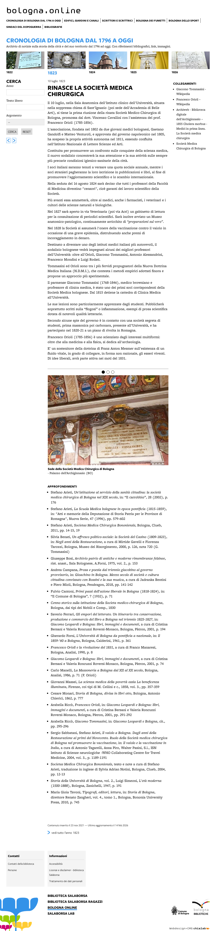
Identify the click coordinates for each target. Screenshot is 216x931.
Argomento (14, 115)
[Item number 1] (103, 372)
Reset (27, 131)
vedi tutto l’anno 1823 (65, 833)
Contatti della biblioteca (21, 864)
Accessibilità (55, 864)
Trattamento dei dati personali (65, 881)
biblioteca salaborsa (67, 896)
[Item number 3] (112, 372)
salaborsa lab (61, 914)
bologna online (62, 908)
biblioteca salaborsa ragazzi (75, 902)
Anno (10, 86)
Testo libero (14, 100)
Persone (12, 870)
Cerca (13, 81)
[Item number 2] (108, 372)
